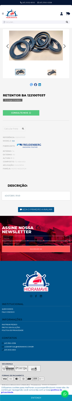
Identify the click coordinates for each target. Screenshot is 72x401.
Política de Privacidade (12, 330)
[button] (7, 46)
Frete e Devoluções (11, 327)
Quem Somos (7, 309)
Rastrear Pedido (9, 325)
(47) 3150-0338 (44, 3)
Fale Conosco (8, 312)
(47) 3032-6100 (27, 3)
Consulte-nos (21, 113)
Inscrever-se (36, 249)
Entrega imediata (13, 100)
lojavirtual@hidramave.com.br (18, 347)
